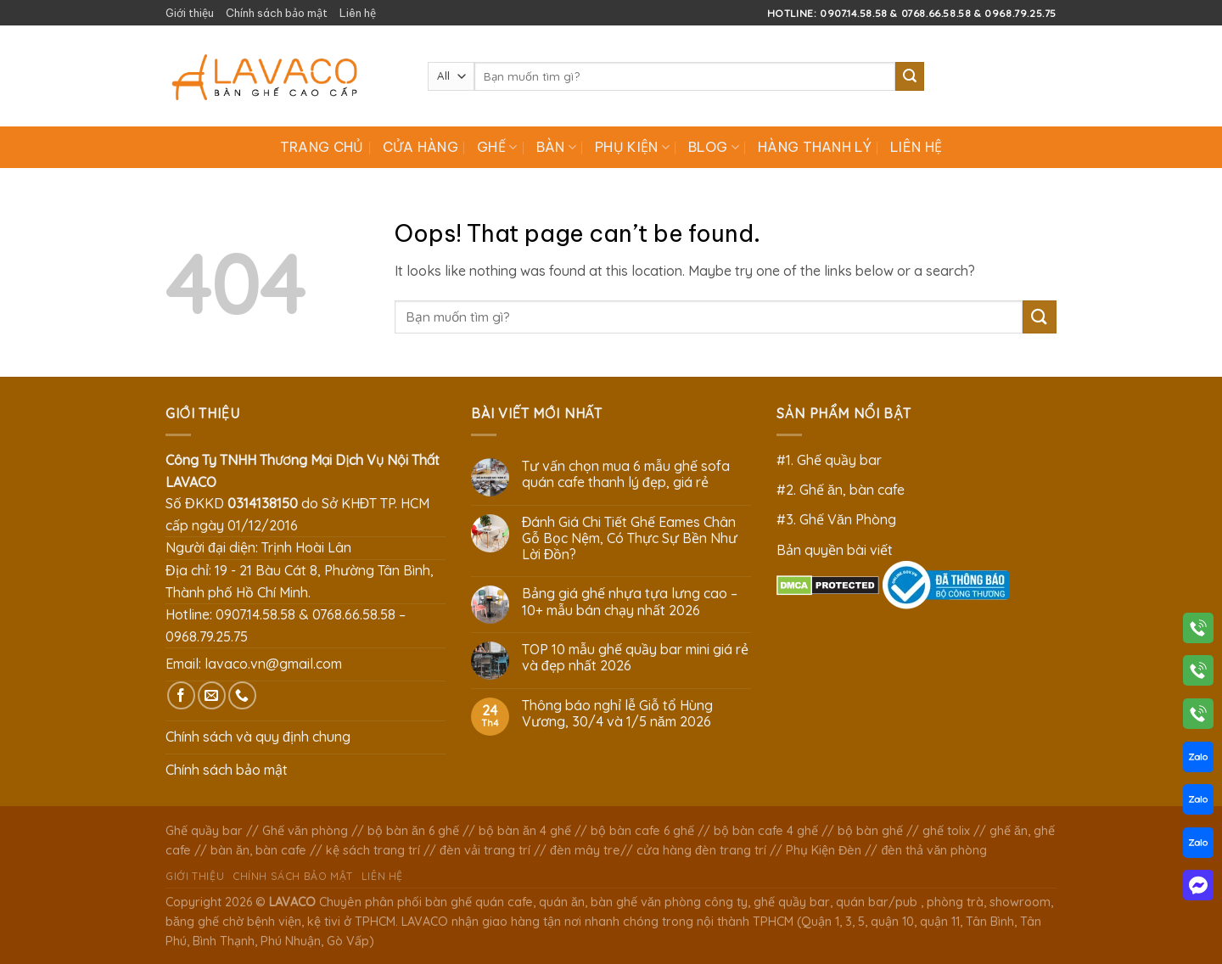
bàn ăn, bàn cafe (258, 850)
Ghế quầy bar (204, 830)
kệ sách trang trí (373, 850)
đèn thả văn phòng (934, 850)
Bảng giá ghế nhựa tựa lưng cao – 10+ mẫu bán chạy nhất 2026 (629, 602)
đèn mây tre (585, 850)
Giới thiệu (189, 13)
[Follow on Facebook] (181, 695)
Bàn (556, 146)
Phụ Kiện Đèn (823, 850)
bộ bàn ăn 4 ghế (525, 830)
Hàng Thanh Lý (815, 146)
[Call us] (242, 695)
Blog (713, 146)
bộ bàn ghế (870, 830)
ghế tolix (946, 830)
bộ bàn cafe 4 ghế (766, 830)
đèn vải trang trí (485, 850)
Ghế (497, 146)
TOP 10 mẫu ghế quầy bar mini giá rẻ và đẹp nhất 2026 (635, 658)
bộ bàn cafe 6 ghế (642, 830)
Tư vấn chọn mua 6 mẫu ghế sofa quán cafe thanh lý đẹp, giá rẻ (626, 474)
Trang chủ (322, 146)
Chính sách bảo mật (277, 13)
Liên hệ (357, 13)
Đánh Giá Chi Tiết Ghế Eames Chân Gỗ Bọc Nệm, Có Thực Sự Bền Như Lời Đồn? (629, 538)
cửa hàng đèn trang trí (701, 850)
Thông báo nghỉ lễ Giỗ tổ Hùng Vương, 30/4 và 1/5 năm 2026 (617, 714)
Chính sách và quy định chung (257, 736)
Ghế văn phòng (305, 830)
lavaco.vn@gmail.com (273, 663)
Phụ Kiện (632, 146)
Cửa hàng (421, 146)
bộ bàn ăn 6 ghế (413, 830)
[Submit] (909, 76)
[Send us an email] (212, 695)
